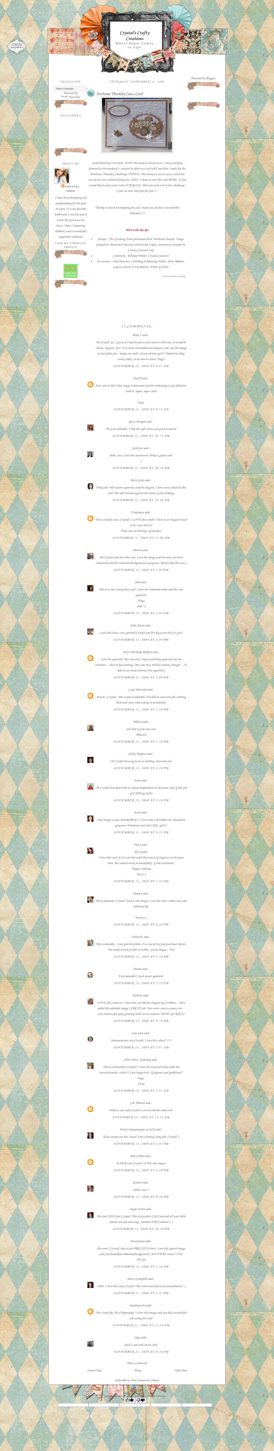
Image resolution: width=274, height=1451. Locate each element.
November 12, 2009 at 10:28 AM (141, 468)
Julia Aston (137, 625)
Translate (70, 97)
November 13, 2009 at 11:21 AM (141, 1117)
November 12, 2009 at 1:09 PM (141, 677)
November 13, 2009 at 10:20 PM (141, 1229)
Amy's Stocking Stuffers (137, 652)
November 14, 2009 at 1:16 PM (141, 1267)
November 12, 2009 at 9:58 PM (141, 1021)
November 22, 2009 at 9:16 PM (141, 1352)
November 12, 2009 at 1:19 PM (141, 710)
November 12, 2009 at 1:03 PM (141, 570)
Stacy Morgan (137, 422)
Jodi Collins (137, 1156)
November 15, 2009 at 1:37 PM (141, 1293)
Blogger (210, 78)
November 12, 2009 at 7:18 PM (141, 957)
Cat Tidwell (137, 1103)
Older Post (180, 1370)
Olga (137, 1337)
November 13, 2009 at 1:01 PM (141, 1144)
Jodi (137, 582)
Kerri (137, 813)
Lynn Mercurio (137, 690)
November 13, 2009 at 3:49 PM (141, 1170)
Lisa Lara (137, 1033)
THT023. (134, 174)
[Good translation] (129, 1400)
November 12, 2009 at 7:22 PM (141, 983)
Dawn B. (137, 937)
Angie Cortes (137, 1209)
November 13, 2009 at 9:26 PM (141, 1197)
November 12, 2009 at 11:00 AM (141, 538)
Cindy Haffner (137, 754)
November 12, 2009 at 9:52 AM (141, 409)
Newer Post (94, 1370)
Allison (137, 722)
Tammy (137, 893)
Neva (137, 780)
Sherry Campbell (137, 1279)
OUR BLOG (132, 185)
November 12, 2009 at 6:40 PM (141, 925)
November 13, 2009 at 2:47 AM (141, 1047)
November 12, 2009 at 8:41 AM (141, 366)
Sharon (137, 550)
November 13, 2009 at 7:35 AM (141, 1091)
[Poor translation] (140, 1400)
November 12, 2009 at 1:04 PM (141, 613)
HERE (172, 180)
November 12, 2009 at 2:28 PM (141, 800)
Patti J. (137, 335)
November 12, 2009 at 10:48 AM (141, 500)
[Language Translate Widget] (71, 88)
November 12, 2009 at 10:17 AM (141, 436)
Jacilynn (137, 448)
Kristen (137, 1183)
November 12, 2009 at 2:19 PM (141, 768)
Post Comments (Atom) (145, 1380)
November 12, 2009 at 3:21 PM (141, 832)
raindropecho (137, 1305)
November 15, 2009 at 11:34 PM (141, 1325)
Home (138, 1370)
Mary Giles (137, 480)
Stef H (137, 378)
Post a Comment (137, 1363)
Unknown (137, 512)
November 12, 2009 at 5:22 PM (141, 881)
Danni (137, 969)
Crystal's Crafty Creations (134, 36)
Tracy (137, 845)
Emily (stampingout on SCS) (137, 1129)
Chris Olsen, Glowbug (137, 1060)
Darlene (137, 995)
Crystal (72, 186)
